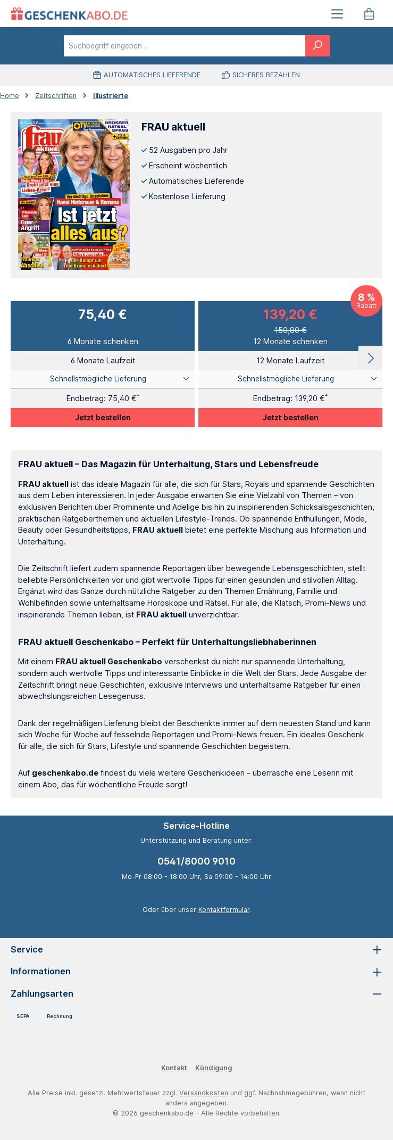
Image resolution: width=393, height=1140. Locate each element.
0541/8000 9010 (196, 861)
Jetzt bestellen (103, 417)
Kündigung (213, 1068)
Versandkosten (203, 1093)
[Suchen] (317, 45)
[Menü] (337, 14)
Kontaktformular (223, 910)
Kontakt (174, 1068)
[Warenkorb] (369, 14)
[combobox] (185, 45)
